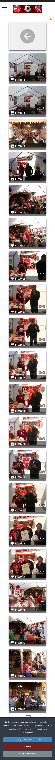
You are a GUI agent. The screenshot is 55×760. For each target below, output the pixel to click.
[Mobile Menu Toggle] (4, 9)
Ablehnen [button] (27, 747)
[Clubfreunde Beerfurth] (27, 9)
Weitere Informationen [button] (27, 754)
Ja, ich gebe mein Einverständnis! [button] (27, 740)
